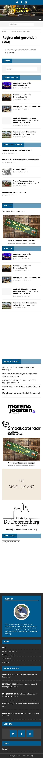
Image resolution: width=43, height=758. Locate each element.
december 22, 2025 (20, 99)
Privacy (5, 749)
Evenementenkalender (10, 651)
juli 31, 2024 (18, 185)
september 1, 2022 (9, 162)
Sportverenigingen (8, 655)
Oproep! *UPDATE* (21, 169)
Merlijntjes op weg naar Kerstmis (27, 106)
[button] (39, 19)
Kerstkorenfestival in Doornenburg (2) (22, 84)
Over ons (5, 662)
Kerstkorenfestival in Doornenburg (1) (22, 96)
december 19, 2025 (20, 137)
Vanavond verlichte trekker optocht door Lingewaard (24, 133)
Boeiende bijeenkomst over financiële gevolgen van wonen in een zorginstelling (26, 120)
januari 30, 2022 (8, 195)
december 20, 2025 (20, 125)
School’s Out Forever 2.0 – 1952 (14, 192)
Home (4, 647)
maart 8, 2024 (19, 172)
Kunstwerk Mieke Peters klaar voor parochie (20, 160)
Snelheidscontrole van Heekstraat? (16, 150)
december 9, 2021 (9, 153)
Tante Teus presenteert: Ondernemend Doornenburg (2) (26, 182)
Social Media (6, 658)
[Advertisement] (21, 335)
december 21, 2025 (20, 109)
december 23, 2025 (20, 88)
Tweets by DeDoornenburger (13, 211)
